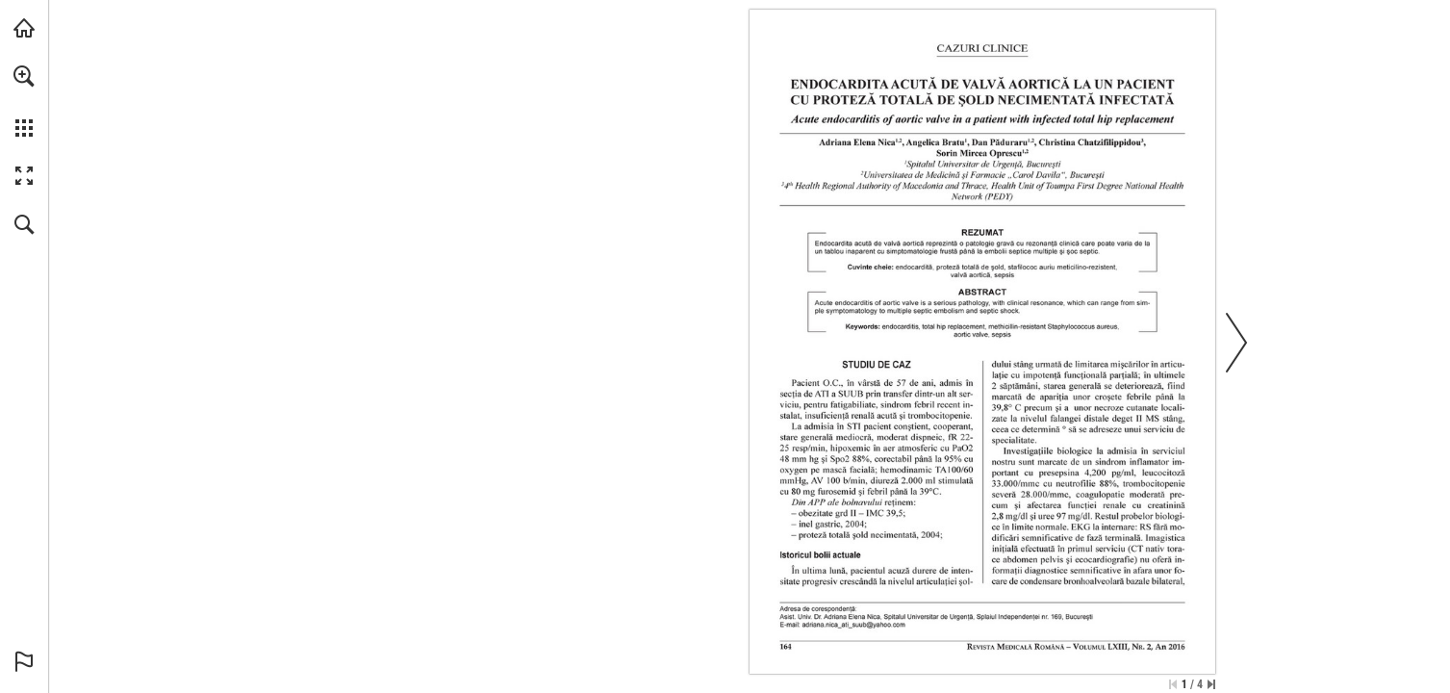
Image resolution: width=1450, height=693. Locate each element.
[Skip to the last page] (1211, 684)
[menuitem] (24, 101)
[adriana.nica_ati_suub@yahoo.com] (853, 625)
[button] (24, 76)
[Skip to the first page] (1173, 684)
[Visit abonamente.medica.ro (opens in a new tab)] (24, 28)
